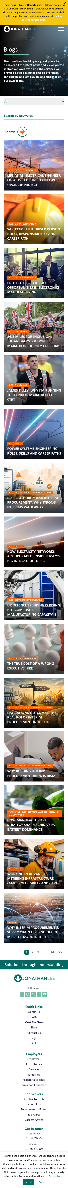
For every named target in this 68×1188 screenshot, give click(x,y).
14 (52, 952)
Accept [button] (28, 1182)
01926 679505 (34, 1149)
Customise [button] (54, 1176)
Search (10, 131)
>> (60, 952)
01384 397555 (34, 1138)
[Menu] (61, 29)
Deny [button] (41, 1182)
